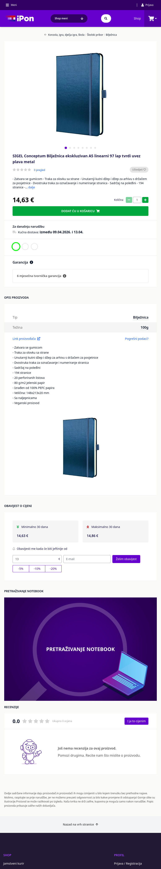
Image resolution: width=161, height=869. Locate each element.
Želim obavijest (126, 559)
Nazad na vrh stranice (80, 824)
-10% (37, 569)
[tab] (66, 148)
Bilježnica (110, 35)
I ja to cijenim (136, 721)
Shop (137, 18)
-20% (53, 569)
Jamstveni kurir (13, 863)
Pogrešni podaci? (136, 339)
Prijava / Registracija (128, 863)
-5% (20, 569)
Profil (119, 855)
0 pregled (39, 170)
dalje (31, 187)
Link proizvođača (26, 339)
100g (144, 327)
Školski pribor (94, 35)
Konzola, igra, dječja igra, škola (64, 35)
